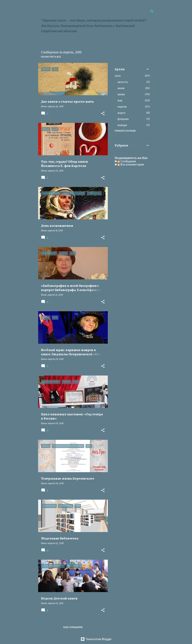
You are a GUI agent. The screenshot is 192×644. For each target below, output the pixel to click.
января (122, 125)
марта (121, 112)
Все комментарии (131, 164)
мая (119, 100)
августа (122, 82)
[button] (103, 113)
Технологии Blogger (96, 639)
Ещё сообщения (72, 627)
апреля (122, 106)
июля (120, 88)
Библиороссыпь (67, 11)
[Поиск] (152, 11)
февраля (123, 119)
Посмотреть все (51, 57)
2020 (118, 75)
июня (121, 94)
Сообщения (127, 161)
